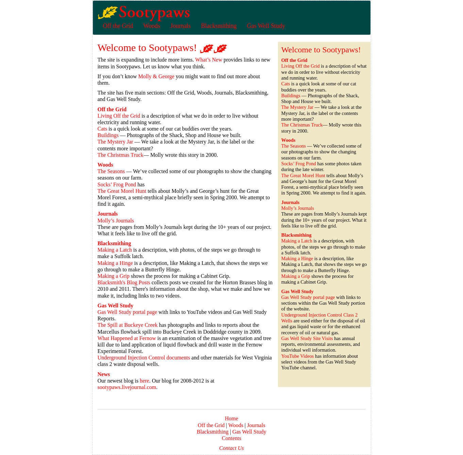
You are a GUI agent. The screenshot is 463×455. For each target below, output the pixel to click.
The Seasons (111, 171)
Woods (235, 425)
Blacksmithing (212, 432)
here (144, 381)
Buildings (108, 135)
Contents (231, 438)
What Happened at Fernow (127, 338)
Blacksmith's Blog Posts (124, 282)
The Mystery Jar (115, 142)
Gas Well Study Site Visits (307, 338)
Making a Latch (115, 250)
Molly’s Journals (116, 220)
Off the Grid (211, 425)
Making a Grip (114, 276)
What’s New (208, 60)
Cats (102, 129)
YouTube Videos (297, 356)
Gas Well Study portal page (127, 312)
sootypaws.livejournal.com (127, 387)
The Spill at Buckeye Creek (128, 325)
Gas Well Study (249, 432)
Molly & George (156, 76)
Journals (255, 425)
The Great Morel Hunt (122, 191)
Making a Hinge (115, 263)
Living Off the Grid (119, 116)
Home (231, 418)
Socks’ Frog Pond (117, 184)
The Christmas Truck (121, 155)
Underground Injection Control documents (144, 357)
